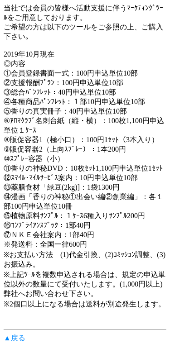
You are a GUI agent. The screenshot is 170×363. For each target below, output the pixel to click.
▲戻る (14, 338)
